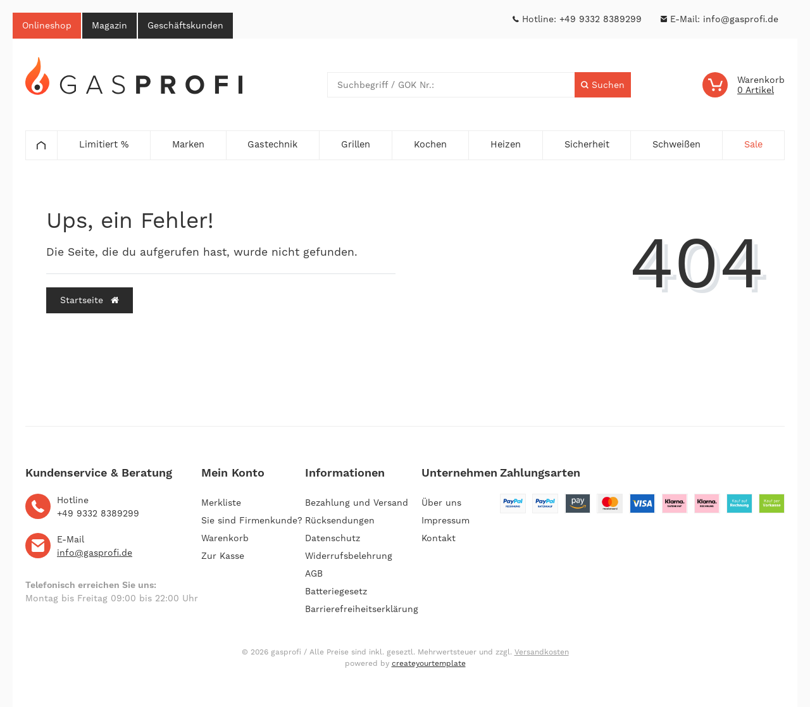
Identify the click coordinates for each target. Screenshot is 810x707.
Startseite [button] (89, 300)
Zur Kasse (222, 556)
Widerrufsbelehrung (348, 556)
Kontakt (438, 538)
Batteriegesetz (336, 591)
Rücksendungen (340, 520)
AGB (314, 573)
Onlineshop (47, 25)
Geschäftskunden (185, 25)
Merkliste (221, 502)
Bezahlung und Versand (356, 502)
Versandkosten (541, 652)
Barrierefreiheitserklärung (361, 609)
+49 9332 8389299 (600, 19)
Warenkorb (225, 538)
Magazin (109, 25)
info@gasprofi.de (740, 19)
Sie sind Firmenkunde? (251, 520)
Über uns (441, 502)
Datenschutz (332, 538)
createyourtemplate (429, 663)
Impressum (445, 520)
